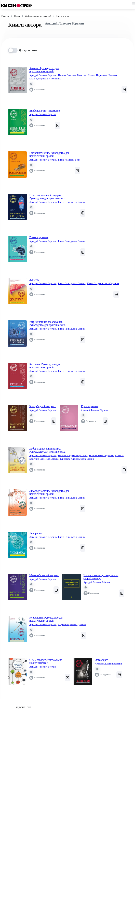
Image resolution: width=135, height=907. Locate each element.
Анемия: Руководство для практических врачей (44, 70)
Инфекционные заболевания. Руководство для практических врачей (47, 323)
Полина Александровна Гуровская (106, 455)
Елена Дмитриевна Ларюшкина (45, 78)
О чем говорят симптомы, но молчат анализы (45, 661)
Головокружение (38, 237)
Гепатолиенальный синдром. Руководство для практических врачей (47, 197)
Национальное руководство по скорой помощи (101, 577)
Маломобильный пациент (44, 575)
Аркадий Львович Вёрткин (43, 75)
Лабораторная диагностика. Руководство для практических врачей (47, 450)
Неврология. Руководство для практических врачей (46, 619)
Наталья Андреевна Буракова (73, 455)
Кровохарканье (89, 406)
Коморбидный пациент (42, 406)
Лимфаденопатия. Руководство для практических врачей (49, 492)
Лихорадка (35, 533)
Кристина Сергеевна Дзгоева (44, 459)
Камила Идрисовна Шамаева (102, 75)
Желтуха (34, 279)
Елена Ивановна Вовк (69, 160)
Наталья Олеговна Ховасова (72, 75)
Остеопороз (101, 659)
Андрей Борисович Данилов (72, 624)
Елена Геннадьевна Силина (71, 202)
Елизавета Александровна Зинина (77, 459)
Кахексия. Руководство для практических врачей (44, 366)
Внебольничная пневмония (44, 110)
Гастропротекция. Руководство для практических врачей (49, 154)
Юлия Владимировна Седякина (103, 283)
